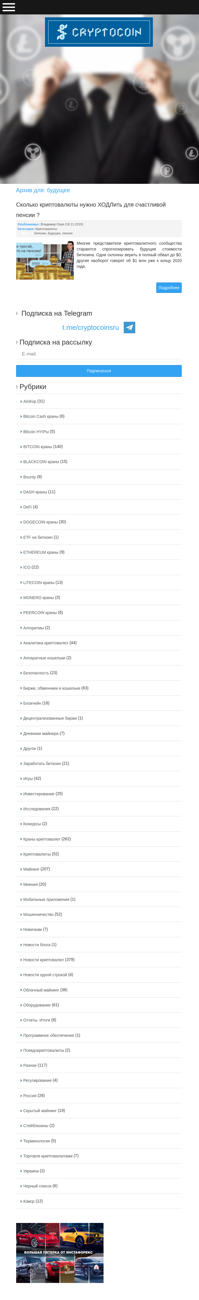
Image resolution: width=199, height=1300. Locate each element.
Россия (30, 1095)
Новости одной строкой (45, 975)
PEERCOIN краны (40, 613)
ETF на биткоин (38, 537)
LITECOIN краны (39, 582)
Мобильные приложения (46, 899)
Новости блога (36, 944)
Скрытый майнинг (40, 1110)
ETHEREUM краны (41, 552)
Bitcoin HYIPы (36, 431)
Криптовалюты (46, 229)
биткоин (40, 233)
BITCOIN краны (37, 446)
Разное (30, 1065)
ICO (27, 567)
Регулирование (37, 1080)
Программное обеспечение (48, 1035)
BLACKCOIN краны (41, 462)
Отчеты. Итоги (36, 1020)
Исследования (36, 809)
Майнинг (31, 869)
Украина (31, 1171)
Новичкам (32, 929)
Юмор (29, 1201)
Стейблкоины (35, 1126)
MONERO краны (38, 597)
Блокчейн (32, 703)
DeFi (27, 507)
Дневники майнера (41, 733)
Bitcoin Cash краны (41, 416)
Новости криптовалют (43, 959)
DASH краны (35, 492)
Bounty (29, 477)
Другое (29, 748)
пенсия (67, 233)
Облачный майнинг (41, 990)
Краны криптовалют (42, 839)
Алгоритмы (33, 628)
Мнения (30, 884)
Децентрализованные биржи (50, 718)
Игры (28, 779)
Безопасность (36, 673)
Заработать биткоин (42, 763)
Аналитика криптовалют (45, 643)
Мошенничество (38, 914)
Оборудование (37, 1005)
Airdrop (29, 401)
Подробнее (169, 287)
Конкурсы (32, 824)
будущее (54, 233)
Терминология (36, 1141)
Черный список (37, 1186)
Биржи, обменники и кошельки (51, 688)
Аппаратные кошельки (44, 658)
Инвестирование (39, 794)
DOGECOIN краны (40, 522)
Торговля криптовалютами (48, 1156)
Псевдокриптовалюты (43, 1050)
